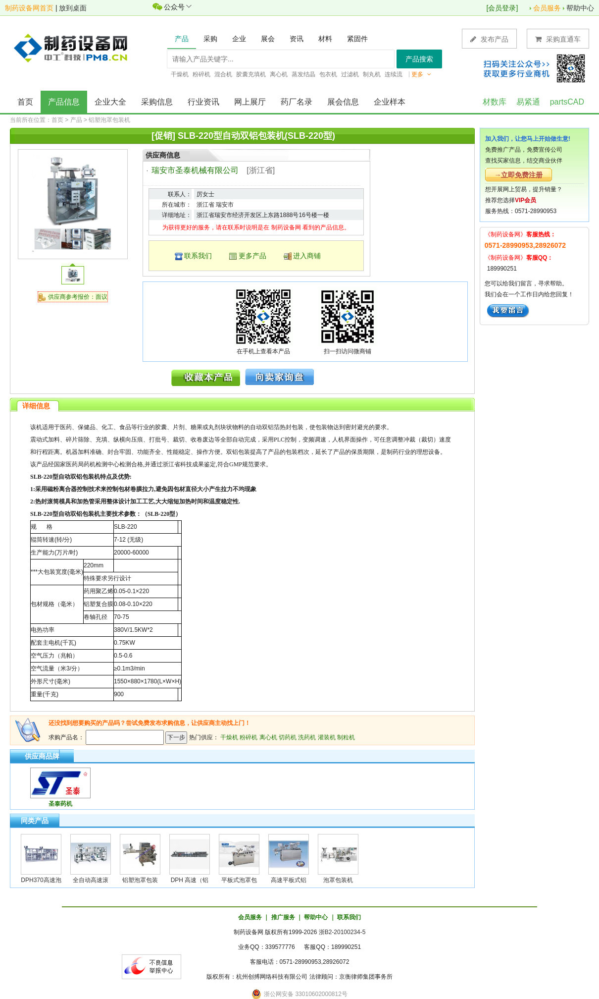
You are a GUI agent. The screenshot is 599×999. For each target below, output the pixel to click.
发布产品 (489, 39)
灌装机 (327, 737)
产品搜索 (419, 59)
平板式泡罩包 (239, 880)
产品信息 (64, 102)
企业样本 (389, 102)
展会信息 (343, 102)
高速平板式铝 (288, 880)
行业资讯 (203, 102)
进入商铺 (307, 256)
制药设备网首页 (29, 8)
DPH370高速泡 (41, 880)
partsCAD (567, 102)
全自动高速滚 (90, 880)
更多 (421, 74)
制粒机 (346, 737)
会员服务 (547, 8)
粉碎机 (248, 737)
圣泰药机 (60, 803)
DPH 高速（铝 (190, 880)
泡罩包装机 (338, 880)
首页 (25, 102)
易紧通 (528, 102)
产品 (76, 119)
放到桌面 (73, 8)
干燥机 (229, 737)
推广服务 (283, 917)
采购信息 (157, 102)
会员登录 (502, 8)
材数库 (494, 102)
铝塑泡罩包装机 (109, 119)
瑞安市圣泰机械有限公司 (195, 170)
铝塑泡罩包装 (140, 880)
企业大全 (110, 102)
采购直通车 (558, 39)
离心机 (268, 737)
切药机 (288, 737)
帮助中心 (580, 8)
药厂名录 (296, 102)
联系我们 (198, 256)
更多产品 (252, 256)
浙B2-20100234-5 (342, 932)
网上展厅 (250, 102)
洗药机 (307, 737)
